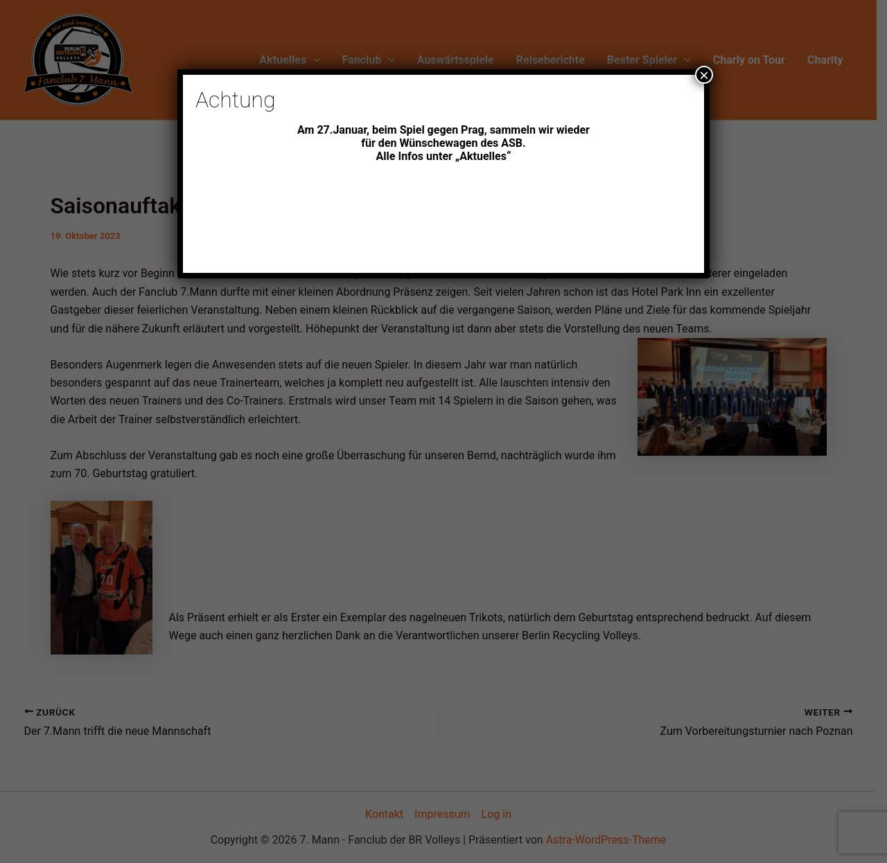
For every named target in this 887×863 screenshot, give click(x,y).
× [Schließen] (704, 75)
